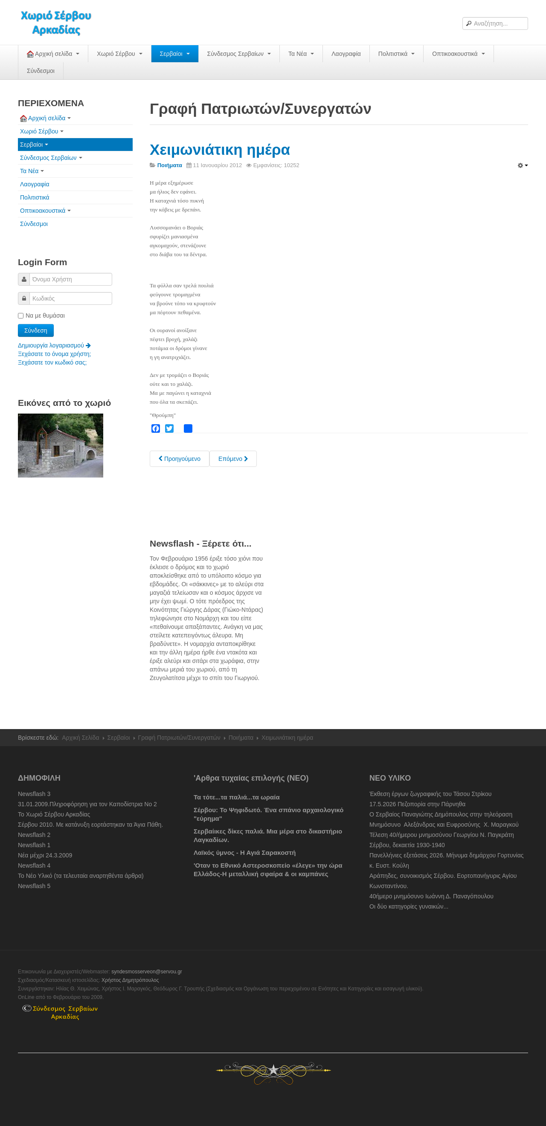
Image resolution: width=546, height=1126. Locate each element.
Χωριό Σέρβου (119, 53)
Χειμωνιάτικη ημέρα (220, 149)
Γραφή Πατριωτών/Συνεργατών (179, 737)
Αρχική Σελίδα (80, 737)
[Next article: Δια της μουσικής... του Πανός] (233, 459)
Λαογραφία (346, 53)
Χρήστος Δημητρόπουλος (130, 980)
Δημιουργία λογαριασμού (54, 345)
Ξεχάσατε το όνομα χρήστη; (54, 353)
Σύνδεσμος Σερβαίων (239, 53)
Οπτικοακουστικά (458, 53)
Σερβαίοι (175, 53)
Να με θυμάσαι (41, 315)
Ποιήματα (241, 737)
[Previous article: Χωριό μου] (179, 459)
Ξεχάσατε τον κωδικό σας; (52, 362)
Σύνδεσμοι (41, 70)
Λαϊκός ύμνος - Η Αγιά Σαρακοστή (245, 852)
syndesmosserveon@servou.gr (146, 972)
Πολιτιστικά (396, 53)
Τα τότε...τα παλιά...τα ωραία (237, 797)
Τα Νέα (301, 53)
